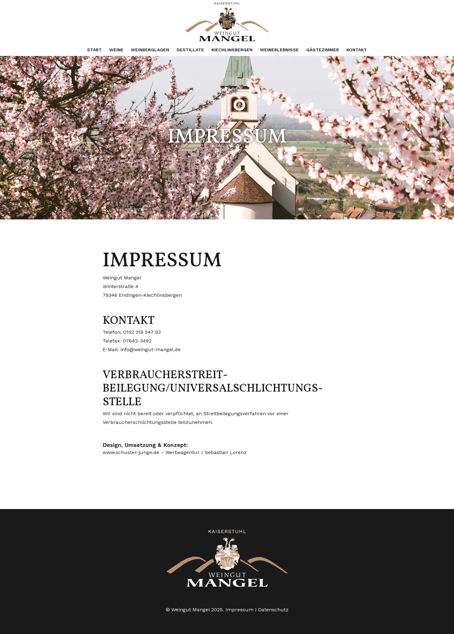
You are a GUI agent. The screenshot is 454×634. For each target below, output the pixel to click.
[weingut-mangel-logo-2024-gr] (227, 22)
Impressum (239, 610)
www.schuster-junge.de (131, 452)
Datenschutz (273, 610)
